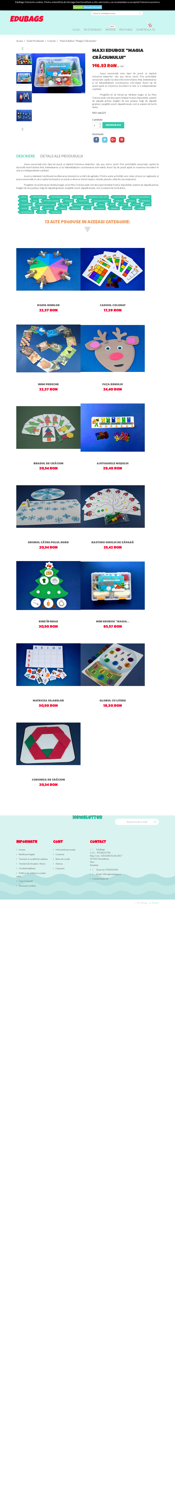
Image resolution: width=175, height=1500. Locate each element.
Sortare (132, 201)
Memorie (69, 201)
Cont (58, 842)
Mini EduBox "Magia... (112, 621)
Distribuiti (96, 139)
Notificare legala (26, 854)
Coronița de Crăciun (48, 779)
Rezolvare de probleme (140, 197)
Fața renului (112, 384)
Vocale (24, 201)
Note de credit (62, 859)
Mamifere (100, 208)
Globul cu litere (112, 700)
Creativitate (26, 204)
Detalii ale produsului (61, 156)
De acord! (78, 7)
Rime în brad (48, 621)
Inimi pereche (48, 384)
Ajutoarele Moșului (112, 463)
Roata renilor (48, 305)
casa (88, 208)
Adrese (59, 863)
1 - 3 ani (124, 204)
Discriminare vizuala (60, 197)
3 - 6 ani (136, 204)
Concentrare (119, 197)
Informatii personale (65, 849)
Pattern (119, 201)
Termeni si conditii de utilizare (33, 859)
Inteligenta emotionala (84, 204)
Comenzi (59, 854)
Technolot (155, 903)
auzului (128, 208)
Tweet (104, 139)
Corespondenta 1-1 (102, 201)
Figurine (64, 204)
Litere (23, 197)
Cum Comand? (25, 881)
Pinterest (121, 139)
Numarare (83, 201)
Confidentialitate (27, 868)
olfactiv (42, 212)
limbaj (36, 208)
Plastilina (75, 208)
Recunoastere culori (46, 204)
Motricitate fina (39, 197)
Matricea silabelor (48, 700)
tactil (148, 204)
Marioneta (56, 212)
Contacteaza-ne (100, 878)
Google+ (113, 139)
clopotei (140, 208)
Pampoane (146, 201)
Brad (112, 204)
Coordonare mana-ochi (98, 197)
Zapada (62, 208)
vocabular (49, 208)
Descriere (25, 156)
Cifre (35, 201)
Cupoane (60, 868)
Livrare (21, 849)
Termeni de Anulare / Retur (31, 863)
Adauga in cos (113, 125)
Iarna (101, 204)
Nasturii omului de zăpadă (112, 542)
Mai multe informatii (92, 7)
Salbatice (114, 208)
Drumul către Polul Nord (48, 542)
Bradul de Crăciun (48, 463)
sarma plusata (27, 212)
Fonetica (78, 197)
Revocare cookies (27, 885)
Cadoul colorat (112, 305)
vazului (24, 208)
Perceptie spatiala (51, 201)
